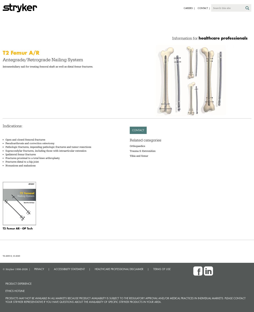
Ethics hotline (15, 291)
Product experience (18, 283)
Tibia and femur (139, 155)
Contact (138, 130)
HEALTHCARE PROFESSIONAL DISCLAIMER (119, 269)
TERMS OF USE (162, 269)
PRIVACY (39, 269)
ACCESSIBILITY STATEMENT (69, 269)
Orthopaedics (137, 146)
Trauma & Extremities (142, 150)
